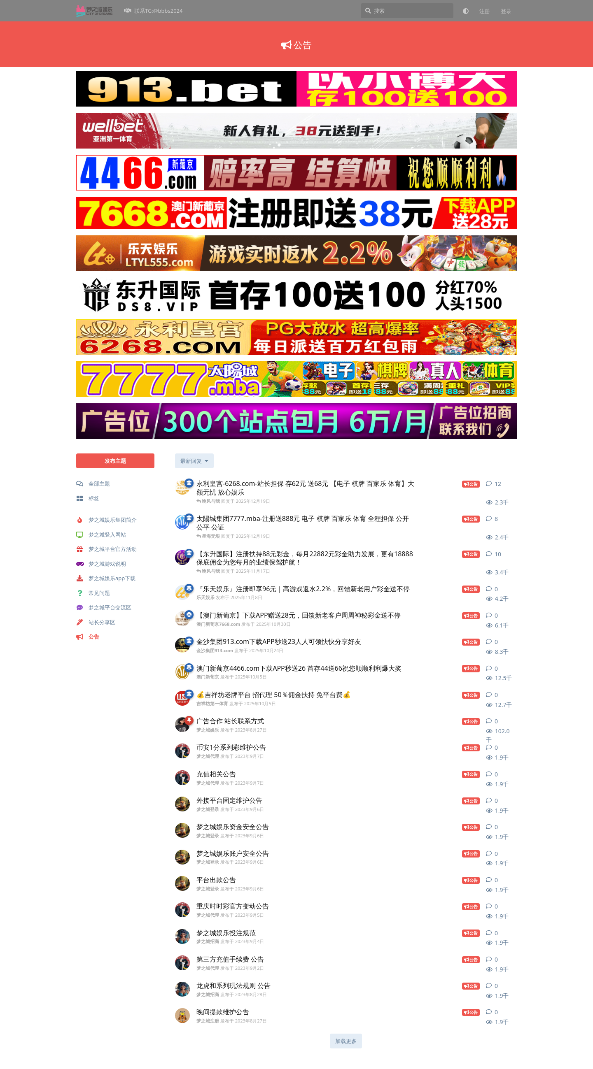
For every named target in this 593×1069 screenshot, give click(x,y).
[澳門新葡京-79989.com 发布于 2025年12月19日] (182, 522)
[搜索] (407, 10)
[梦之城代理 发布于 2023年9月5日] (182, 909)
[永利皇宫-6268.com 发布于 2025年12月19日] (182, 487)
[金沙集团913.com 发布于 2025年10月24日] (182, 645)
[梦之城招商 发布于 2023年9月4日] (182, 936)
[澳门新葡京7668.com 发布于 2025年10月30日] (182, 618)
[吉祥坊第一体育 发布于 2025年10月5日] (182, 698)
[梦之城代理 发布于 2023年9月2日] (182, 962)
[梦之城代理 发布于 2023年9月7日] (182, 751)
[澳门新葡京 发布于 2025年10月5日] (182, 672)
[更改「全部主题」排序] (194, 460)
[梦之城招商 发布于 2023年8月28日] (182, 989)
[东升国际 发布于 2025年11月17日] (182, 557)
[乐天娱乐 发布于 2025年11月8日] (182, 592)
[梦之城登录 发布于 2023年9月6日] (182, 804)
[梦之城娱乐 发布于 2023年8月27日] (182, 724)
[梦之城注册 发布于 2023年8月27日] (182, 1015)
